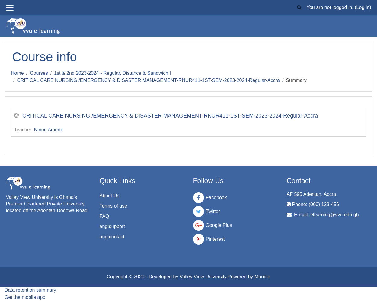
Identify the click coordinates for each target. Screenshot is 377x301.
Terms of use (113, 206)
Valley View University (203, 276)
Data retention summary (30, 290)
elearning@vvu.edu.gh (334, 214)
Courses (39, 73)
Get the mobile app (25, 297)
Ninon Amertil (48, 129)
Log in (363, 7)
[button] (299, 7)
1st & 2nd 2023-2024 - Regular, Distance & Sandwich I (112, 73)
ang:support (112, 226)
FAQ (104, 216)
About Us (110, 195)
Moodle (262, 276)
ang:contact (112, 236)
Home (17, 73)
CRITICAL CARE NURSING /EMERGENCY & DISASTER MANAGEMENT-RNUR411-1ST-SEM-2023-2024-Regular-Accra (148, 80)
